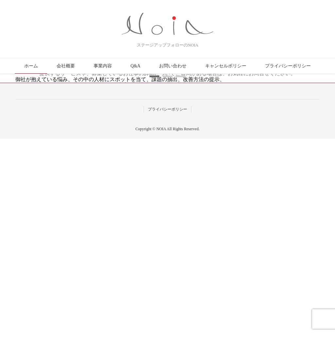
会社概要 (66, 65)
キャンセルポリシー (225, 65)
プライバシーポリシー (288, 65)
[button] (154, 291)
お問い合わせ (172, 65)
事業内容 (103, 65)
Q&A (135, 65)
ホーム (31, 65)
